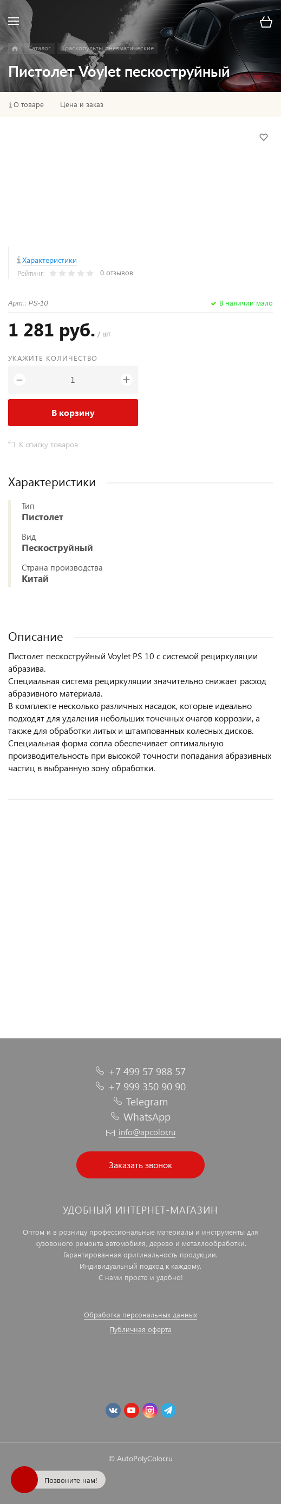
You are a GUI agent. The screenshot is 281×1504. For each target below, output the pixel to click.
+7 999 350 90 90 (147, 1086)
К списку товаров (48, 444)
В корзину (73, 412)
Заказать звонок (140, 1164)
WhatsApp (147, 1116)
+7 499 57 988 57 (147, 1071)
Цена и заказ (81, 104)
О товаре (29, 104)
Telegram (147, 1101)
